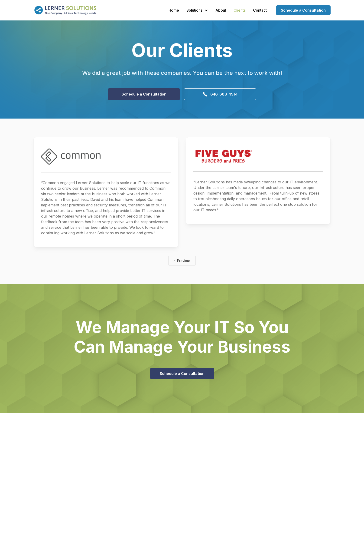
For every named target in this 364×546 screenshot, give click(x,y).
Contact (260, 10)
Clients (240, 10)
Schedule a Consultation (303, 10)
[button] (197, 10)
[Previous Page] (182, 260)
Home (174, 10)
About (220, 10)
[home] (65, 10)
